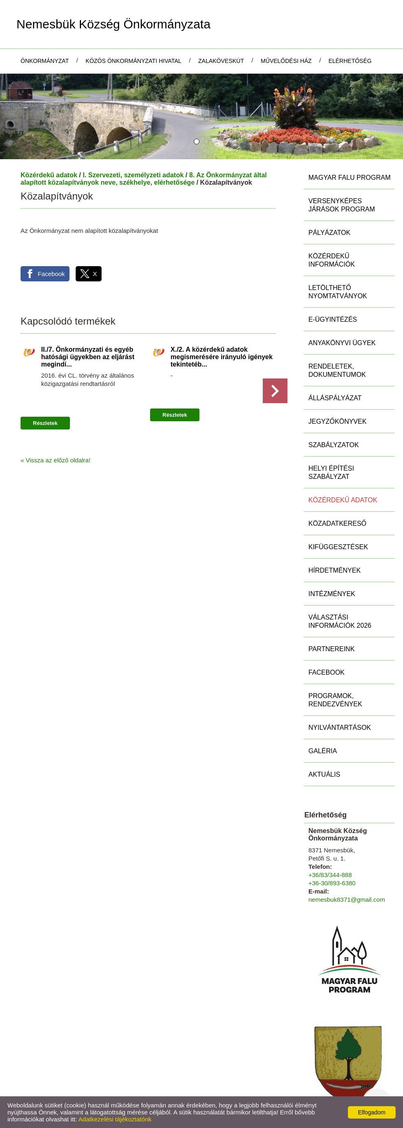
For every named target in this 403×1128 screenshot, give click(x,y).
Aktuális (324, 774)
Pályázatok (329, 232)
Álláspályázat (334, 398)
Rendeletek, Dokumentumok (337, 370)
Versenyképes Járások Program (341, 205)
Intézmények (331, 593)
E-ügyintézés (332, 319)
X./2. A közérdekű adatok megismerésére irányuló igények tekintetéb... (222, 357)
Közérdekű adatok (49, 175)
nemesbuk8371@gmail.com (346, 899)
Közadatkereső (337, 523)
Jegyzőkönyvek (337, 421)
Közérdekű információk (331, 260)
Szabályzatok (333, 444)
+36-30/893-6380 (332, 883)
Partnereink (331, 648)
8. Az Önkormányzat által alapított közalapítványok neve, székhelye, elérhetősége (144, 179)
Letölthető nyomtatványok (337, 291)
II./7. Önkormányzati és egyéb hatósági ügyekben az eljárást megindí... (87, 357)
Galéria (322, 750)
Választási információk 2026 (339, 621)
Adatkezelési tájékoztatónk (115, 1119)
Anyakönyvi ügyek (341, 342)
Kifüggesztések (338, 546)
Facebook (326, 672)
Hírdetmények (334, 570)
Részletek (45, 423)
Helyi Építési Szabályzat (331, 472)
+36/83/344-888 (330, 874)
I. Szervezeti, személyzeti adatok (133, 175)
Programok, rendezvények (335, 700)
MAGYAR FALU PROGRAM (349, 177)
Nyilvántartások (339, 727)
